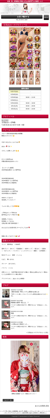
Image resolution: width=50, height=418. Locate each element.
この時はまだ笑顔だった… (20, 324)
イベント (44, 411)
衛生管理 (25, 413)
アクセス (13, 413)
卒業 (12, 313)
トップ (2, 411)
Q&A (30, 413)
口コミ (19, 413)
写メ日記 (8, 411)
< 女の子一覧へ (8, 400)
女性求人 (36, 413)
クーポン (38, 411)
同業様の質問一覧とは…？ (20, 302)
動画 (25, 411)
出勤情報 (15, 411)
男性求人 (42, 413)
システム (31, 411)
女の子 (21, 411)
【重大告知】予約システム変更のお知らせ (25, 292)
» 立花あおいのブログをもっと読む (37, 332)
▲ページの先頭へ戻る (42, 405)
